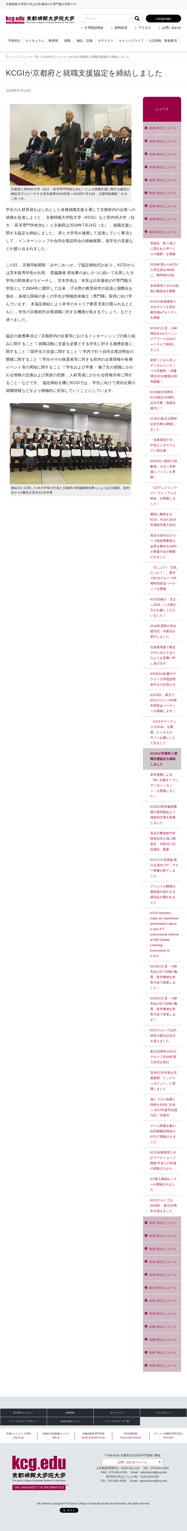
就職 (67, 40)
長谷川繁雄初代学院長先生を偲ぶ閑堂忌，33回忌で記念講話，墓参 (163, 841)
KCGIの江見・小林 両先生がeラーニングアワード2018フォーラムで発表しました (164, 338)
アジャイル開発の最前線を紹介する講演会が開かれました (163, 894)
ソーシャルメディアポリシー (23, 1421)
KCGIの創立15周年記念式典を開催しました (164, 424)
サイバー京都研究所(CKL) (168, 1435)
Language (163, 18)
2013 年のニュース (162, 1275)
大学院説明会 (93, 28)
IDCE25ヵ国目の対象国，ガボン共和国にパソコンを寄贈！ (163, 469)
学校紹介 (14, 40)
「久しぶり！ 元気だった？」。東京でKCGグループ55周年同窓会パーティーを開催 (163, 578)
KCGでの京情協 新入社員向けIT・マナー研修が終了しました (164, 868)
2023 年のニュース (162, 167)
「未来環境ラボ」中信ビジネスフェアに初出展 (163, 445)
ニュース (162, 109)
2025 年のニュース (162, 141)
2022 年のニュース (162, 180)
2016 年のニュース (162, 1236)
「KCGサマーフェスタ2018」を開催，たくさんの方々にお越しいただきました (163, 732)
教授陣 (53, 40)
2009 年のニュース (162, 1327)
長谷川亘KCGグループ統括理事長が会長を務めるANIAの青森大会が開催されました (163, 546)
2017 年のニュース (162, 1223)
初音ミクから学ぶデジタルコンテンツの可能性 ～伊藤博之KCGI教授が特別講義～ (163, 370)
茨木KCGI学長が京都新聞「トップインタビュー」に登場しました (163, 1081)
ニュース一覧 (30, 56)
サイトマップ (116, 1413)
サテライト (106, 40)
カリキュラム (34, 40)
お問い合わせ (171, 28)
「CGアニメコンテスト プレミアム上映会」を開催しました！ (163, 496)
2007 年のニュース (162, 1352)
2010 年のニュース (162, 1313)
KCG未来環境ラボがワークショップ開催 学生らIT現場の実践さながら (163, 1160)
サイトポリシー (163, 1413)
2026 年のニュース (162, 128)
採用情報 (70, 1413)
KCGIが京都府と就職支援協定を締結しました (163, 759)
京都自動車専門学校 (93, 1435)
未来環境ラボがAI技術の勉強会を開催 (164, 288)
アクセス (144, 28)
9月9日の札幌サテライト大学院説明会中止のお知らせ (163, 679)
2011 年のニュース (162, 1300)
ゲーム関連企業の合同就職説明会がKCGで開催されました (163, 1134)
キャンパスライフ (131, 40)
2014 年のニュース (162, 1262)
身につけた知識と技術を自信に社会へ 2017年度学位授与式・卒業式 (163, 1107)
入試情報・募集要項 (163, 40)
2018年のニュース (54, 56)
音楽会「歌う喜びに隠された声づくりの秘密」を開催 (163, 248)
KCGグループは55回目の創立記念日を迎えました (163, 1035)
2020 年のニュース (162, 206)
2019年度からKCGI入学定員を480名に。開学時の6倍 (164, 270)
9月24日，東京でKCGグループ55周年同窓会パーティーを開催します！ (163, 703)
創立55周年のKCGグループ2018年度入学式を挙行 (163, 1057)
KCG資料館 (130, 1435)
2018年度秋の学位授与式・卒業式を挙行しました (163, 631)
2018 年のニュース (162, 232)
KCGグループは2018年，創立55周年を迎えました (163, 1205)
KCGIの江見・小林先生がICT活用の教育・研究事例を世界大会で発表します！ (164, 1009)
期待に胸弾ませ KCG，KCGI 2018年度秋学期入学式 (163, 519)
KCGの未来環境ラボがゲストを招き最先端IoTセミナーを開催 (163, 309)
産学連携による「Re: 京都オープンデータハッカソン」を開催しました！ (164, 785)
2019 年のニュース (162, 219)
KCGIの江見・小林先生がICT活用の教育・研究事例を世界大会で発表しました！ (164, 977)
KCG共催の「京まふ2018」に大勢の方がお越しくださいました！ (163, 607)
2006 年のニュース (162, 1365)
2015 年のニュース (162, 1249)
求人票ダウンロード (23, 1413)
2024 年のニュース (162, 154)
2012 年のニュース (162, 1288)
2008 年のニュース (162, 1340)
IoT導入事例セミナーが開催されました (163, 1184)
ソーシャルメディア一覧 (117, 1421)
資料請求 (120, 28)
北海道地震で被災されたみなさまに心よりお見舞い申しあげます (163, 655)
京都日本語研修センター (55, 1435)
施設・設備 (85, 40)
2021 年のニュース (162, 193)
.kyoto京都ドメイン (70, 1421)
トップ (13, 56)
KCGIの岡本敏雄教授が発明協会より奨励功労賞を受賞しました (163, 815)
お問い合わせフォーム (132, 1462)
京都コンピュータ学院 (18, 1435)
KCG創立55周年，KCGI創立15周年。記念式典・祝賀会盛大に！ (164, 400)
